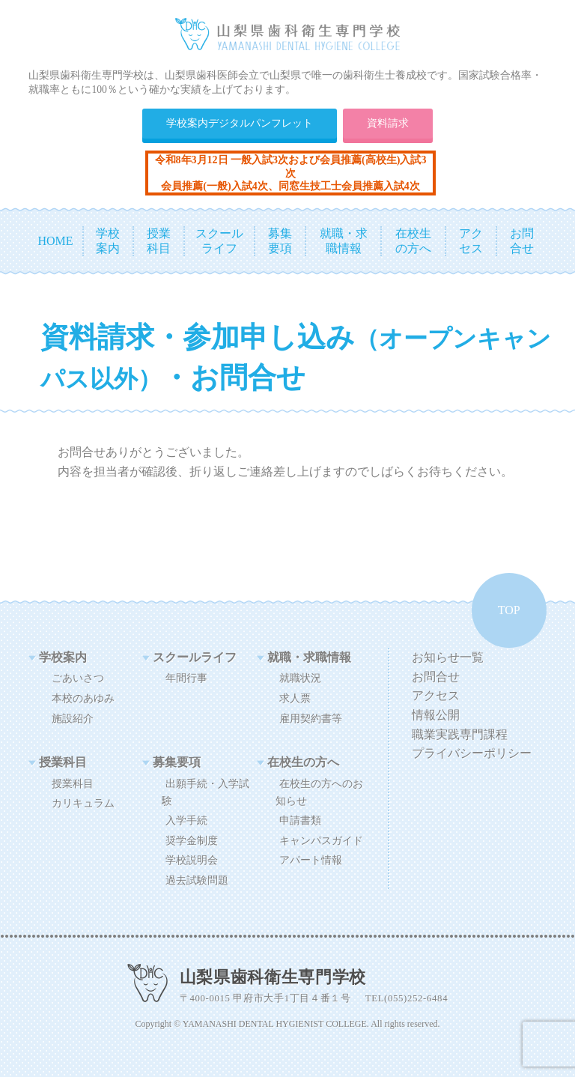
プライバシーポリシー (472, 753)
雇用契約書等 (310, 718)
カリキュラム (83, 803)
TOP (509, 610)
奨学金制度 (191, 840)
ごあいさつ (78, 678)
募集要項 (177, 762)
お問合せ (436, 676)
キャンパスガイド (321, 840)
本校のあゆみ (83, 698)
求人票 (295, 698)
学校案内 (64, 657)
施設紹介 (73, 718)
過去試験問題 (196, 880)
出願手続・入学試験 (205, 792)
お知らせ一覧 (448, 657)
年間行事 (186, 678)
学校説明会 (191, 860)
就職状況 (300, 678)
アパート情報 (310, 860)
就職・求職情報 (309, 657)
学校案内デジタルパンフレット (239, 123)
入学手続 (186, 820)
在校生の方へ (303, 762)
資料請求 (388, 123)
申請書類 (300, 820)
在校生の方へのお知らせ (319, 792)
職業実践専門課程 (460, 734)
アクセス (436, 695)
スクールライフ (195, 657)
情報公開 (436, 715)
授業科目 (64, 762)
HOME (55, 240)
